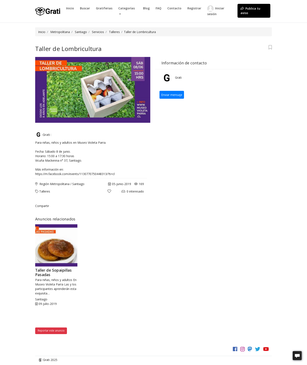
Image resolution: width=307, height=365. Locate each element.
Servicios (98, 32)
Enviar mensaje (171, 95)
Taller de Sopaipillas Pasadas (53, 272)
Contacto (174, 8)
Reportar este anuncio (51, 330)
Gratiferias (104, 8)
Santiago (81, 32)
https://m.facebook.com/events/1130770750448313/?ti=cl (75, 174)
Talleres (114, 32)
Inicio (70, 8)
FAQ (158, 8)
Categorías (126, 8)
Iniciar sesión (215, 10)
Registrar (194, 8)
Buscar (85, 8)
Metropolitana (60, 32)
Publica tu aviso (250, 10)
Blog (146, 8)
